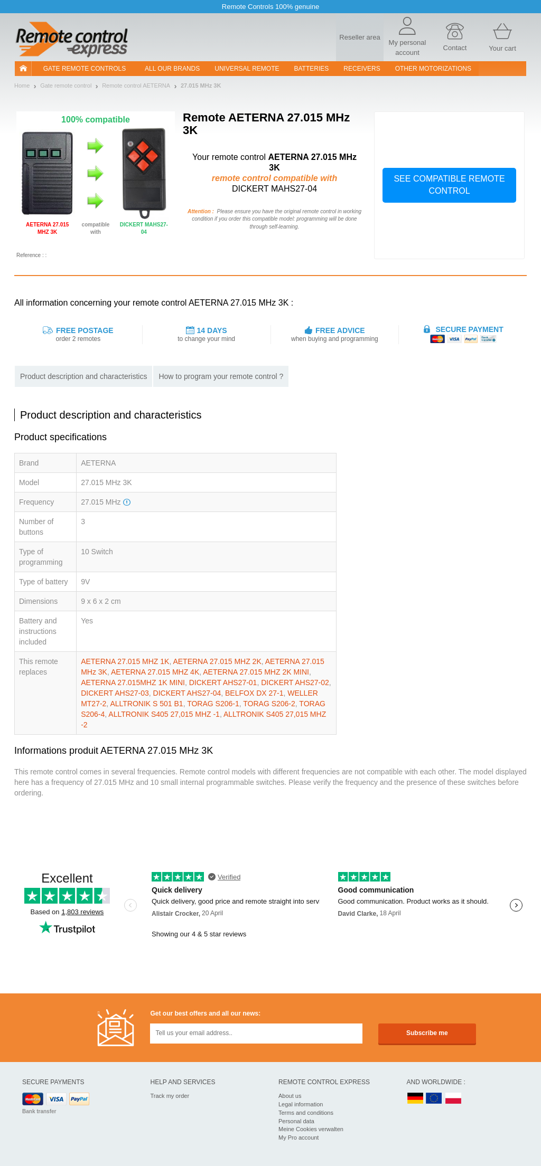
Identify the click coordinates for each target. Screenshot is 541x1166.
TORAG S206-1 (213, 703)
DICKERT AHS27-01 (223, 682)
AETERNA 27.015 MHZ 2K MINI (256, 672)
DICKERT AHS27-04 (187, 693)
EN (434, 1098)
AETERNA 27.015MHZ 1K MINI (133, 682)
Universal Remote (246, 68)
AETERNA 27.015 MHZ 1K (125, 661)
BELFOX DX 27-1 (254, 693)
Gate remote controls (84, 68)
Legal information (300, 1104)
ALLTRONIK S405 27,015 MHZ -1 (164, 714)
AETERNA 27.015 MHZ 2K (217, 661)
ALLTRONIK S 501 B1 (146, 703)
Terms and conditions (305, 1113)
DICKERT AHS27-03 (115, 693)
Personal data (296, 1121)
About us (289, 1096)
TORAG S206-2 (269, 703)
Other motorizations (433, 68)
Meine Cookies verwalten (310, 1129)
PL (453, 1098)
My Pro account (298, 1137)
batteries (311, 68)
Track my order (170, 1096)
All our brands (172, 68)
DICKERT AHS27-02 (295, 682)
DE (415, 1098)
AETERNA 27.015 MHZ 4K (155, 672)
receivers (361, 68)
